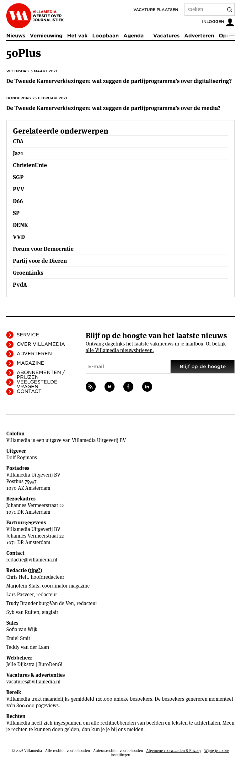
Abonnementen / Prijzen (41, 375)
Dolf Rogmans (21, 457)
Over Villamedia (41, 344)
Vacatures (166, 36)
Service (28, 335)
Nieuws (15, 36)
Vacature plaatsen (155, 9)
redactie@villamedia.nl (31, 559)
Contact (29, 391)
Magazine (30, 363)
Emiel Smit (18, 638)
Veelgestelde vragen (37, 384)
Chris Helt (17, 577)
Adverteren (199, 36)
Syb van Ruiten (22, 612)
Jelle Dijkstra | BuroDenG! (34, 664)
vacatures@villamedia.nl (33, 681)
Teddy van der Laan (27, 647)
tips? (34, 570)
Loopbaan (105, 36)
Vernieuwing (46, 36)
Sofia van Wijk (22, 629)
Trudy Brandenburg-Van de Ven (40, 603)
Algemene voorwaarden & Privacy (173, 750)
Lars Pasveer (20, 594)
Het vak (77, 36)
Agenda (133, 36)
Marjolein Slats (22, 586)
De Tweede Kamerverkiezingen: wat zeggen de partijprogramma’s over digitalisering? (119, 81)
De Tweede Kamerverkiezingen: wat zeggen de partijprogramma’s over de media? (113, 108)
